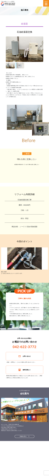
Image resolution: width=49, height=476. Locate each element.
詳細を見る (24, 436)
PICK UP (24, 291)
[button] (41, 49)
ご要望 (27, 154)
